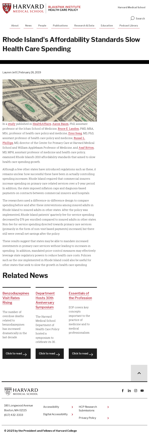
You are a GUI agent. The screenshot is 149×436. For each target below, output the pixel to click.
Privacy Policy (87, 417)
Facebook (123, 391)
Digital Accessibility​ (55, 414)
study (11, 124)
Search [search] (137, 18)
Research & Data (84, 25)
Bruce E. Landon (68, 128)
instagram (135, 391)
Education (107, 25)
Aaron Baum (60, 124)
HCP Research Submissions (88, 408)
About (15, 25)
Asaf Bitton (86, 147)
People (42, 25)
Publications (60, 25)
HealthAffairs (42, 124)
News (28, 25)
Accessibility (51, 406)
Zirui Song (75, 133)
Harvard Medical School (131, 7)
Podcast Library (128, 25)
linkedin (129, 391)
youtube (142, 391)
